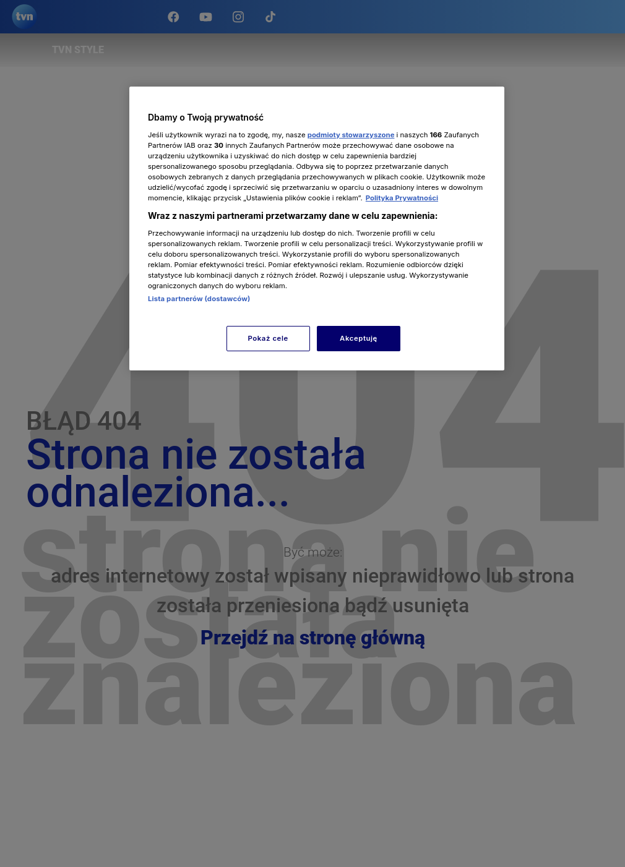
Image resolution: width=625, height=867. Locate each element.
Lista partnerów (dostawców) (199, 298)
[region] (316, 228)
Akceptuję (358, 338)
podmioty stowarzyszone (351, 134)
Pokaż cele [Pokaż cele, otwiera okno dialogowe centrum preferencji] (268, 338)
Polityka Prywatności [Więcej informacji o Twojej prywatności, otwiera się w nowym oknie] (402, 198)
